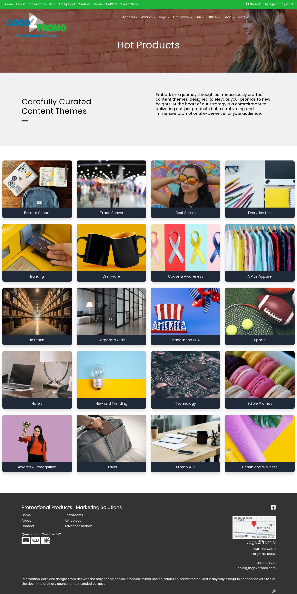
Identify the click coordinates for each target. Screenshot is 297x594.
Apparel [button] (128, 17)
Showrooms (37, 4)
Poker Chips (129, 4)
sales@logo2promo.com (257, 568)
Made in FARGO (105, 4)
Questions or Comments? (41, 534)
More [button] (242, 17)
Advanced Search (78, 526)
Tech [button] (227, 17)
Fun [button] (198, 17)
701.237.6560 (266, 563)
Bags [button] (163, 17)
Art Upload (66, 4)
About (20, 4)
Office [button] (212, 17)
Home (8, 4)
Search (253, 4)
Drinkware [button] (181, 17)
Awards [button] (147, 17)
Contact (84, 4)
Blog (52, 4)
